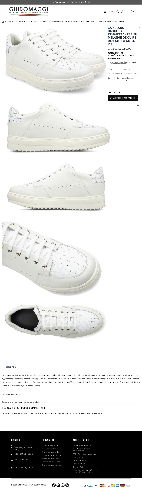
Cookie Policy (79, 467)
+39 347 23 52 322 (76, 2)
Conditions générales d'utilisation (83, 450)
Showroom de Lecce (51, 462)
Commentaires (13, 395)
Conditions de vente (82, 445)
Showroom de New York (52, 465)
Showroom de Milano (51, 452)
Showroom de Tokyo (51, 458)
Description (11, 367)
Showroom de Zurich (51, 455)
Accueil (3, 22)
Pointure (128, 69)
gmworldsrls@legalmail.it (23, 467)
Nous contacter (49, 449)
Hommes (11, 21)
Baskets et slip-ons (28, 21)
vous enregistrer (95, 413)
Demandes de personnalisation (121, 78)
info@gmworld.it (22, 459)
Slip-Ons (44, 21)
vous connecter (77, 413)
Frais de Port (78, 457)
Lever (110, 69)
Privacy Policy (79, 464)
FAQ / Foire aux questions (84, 454)
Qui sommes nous (50, 445)
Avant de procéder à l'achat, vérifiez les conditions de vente (123, 63)
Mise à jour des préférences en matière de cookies (85, 471)
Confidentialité (80, 460)
